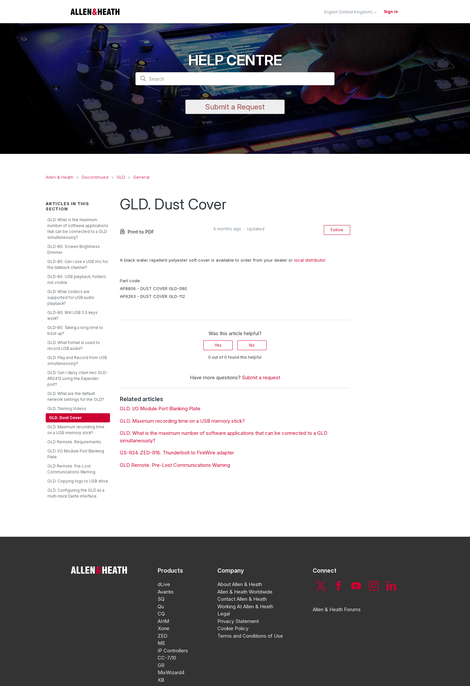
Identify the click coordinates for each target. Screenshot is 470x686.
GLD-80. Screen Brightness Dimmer (73, 249)
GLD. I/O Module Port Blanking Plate (75, 454)
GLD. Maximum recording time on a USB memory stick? (75, 429)
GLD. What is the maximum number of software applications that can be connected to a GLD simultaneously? (77, 228)
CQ (161, 614)
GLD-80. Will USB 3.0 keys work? (72, 315)
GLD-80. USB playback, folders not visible (76, 279)
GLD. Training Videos (66, 408)
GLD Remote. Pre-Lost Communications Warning (71, 469)
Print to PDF (137, 232)
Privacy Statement (238, 621)
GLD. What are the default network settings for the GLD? (75, 396)
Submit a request (261, 377)
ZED (162, 636)
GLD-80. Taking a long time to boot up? (75, 330)
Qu (161, 606)
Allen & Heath (59, 177)
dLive (164, 584)
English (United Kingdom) (350, 12)
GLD (121, 177)
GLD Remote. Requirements (74, 441)
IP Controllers (173, 650)
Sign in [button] (391, 11)
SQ (161, 599)
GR (161, 665)
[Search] (235, 78)
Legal (223, 614)
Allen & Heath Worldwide (245, 592)
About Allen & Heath (239, 584)
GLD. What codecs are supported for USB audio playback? (70, 297)
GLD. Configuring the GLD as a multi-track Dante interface (75, 493)
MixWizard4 (171, 672)
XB (161, 680)
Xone (163, 628)
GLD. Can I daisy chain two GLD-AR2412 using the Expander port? (77, 378)
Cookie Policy (232, 628)
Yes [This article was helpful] (218, 345)
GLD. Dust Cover (65, 417)
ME (161, 643)
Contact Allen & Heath (242, 599)
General (141, 177)
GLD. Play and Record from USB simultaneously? (77, 360)
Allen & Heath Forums (337, 609)
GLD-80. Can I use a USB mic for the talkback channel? (77, 264)
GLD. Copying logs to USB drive (77, 481)
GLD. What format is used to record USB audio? (73, 345)
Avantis (166, 592)
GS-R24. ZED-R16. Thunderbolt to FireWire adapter (177, 452)
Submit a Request (235, 107)
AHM (163, 621)
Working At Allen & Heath (245, 606)
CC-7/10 (167, 658)
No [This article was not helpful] (252, 345)
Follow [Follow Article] (337, 229)
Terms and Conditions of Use (250, 636)
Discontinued (95, 177)
